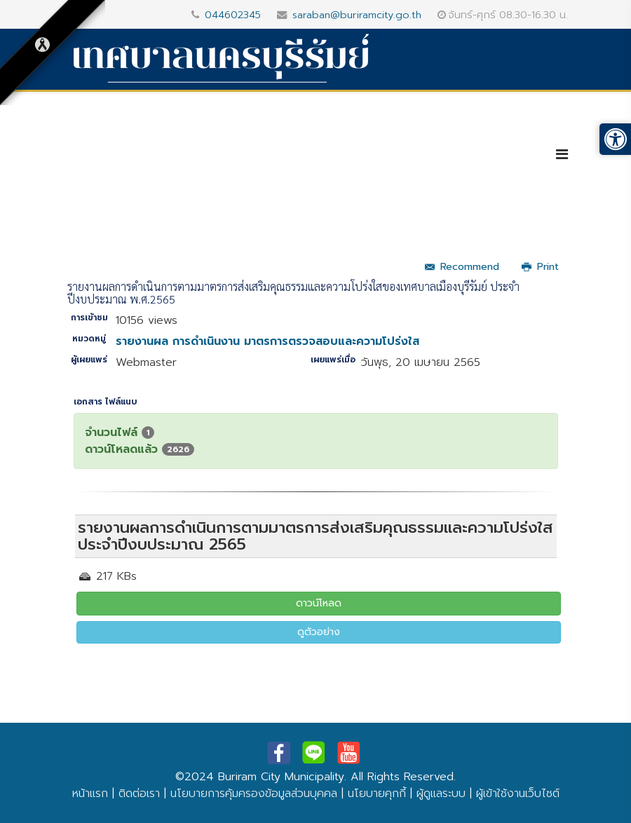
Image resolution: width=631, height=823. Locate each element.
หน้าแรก (90, 793)
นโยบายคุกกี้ (377, 793)
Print (540, 266)
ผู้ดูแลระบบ (441, 793)
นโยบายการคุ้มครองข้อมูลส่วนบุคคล (253, 793)
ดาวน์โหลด (318, 603)
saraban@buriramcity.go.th (356, 14)
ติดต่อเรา (139, 793)
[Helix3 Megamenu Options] (562, 154)
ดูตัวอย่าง (318, 632)
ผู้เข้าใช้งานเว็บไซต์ (517, 793)
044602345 (233, 14)
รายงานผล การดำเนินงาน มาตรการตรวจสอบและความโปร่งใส (267, 341)
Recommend (462, 266)
